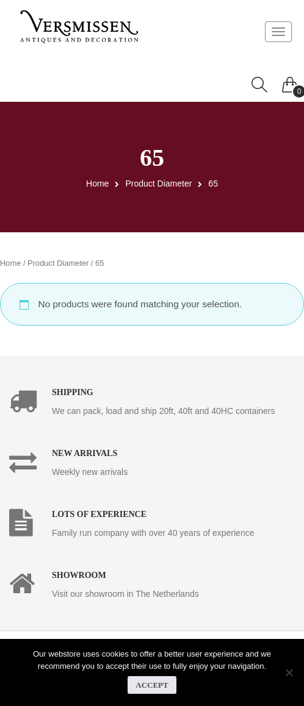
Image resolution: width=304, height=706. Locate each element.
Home (97, 183)
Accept (152, 685)
